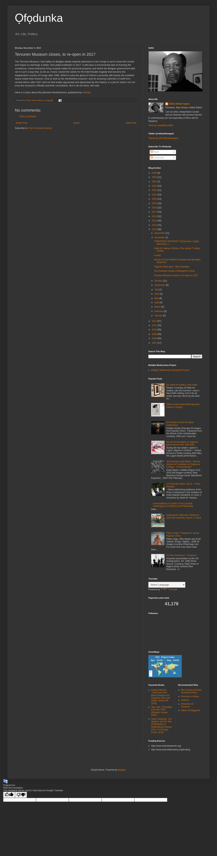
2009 (154, 334)
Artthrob (185, 700)
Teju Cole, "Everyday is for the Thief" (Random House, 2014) (161, 711)
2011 (154, 325)
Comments (157, 157)
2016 (154, 216)
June (157, 294)
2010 (154, 329)
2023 (154, 186)
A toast (157, 255)
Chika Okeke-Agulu (179, 104)
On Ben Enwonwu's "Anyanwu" (181, 555)
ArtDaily (86, 92)
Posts (154, 152)
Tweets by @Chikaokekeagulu (163, 138)
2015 (154, 220)
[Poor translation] (21, 795)
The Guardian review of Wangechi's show (174, 271)
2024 (154, 181)
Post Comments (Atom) (40, 128)
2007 (154, 343)
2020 (154, 199)
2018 (154, 207)
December (159, 233)
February (159, 311)
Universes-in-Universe (187, 705)
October (158, 281)
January (158, 315)
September (160, 285)
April (157, 302)
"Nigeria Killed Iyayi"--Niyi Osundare (171, 266)
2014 (154, 225)
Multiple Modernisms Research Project (170, 370)
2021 (154, 194)
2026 (154, 173)
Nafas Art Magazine (190, 710)
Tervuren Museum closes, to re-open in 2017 (176, 275)
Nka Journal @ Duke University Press (191, 691)
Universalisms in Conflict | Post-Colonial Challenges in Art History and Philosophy (173, 504)
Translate (169, 589)
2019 (154, 203)
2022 (154, 190)
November (159, 237)
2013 (154, 229)
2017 (154, 212)
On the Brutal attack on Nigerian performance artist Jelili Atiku (182, 443)
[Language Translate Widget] (166, 585)
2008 (154, 338)
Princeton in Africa (190, 696)
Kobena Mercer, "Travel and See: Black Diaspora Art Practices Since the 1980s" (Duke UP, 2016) (160, 697)
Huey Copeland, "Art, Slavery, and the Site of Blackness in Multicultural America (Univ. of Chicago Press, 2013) (161, 726)
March (157, 307)
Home (77, 123)
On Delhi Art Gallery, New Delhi (181, 385)
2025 (154, 177)
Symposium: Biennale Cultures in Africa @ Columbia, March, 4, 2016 (183, 516)
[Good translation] (9, 795)
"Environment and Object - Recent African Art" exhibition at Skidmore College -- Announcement (183, 464)
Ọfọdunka (39, 18)
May (156, 298)
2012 (154, 321)
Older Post (131, 123)
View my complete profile (160, 125)
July (156, 289)
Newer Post (21, 123)
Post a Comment (27, 116)
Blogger (122, 770)
